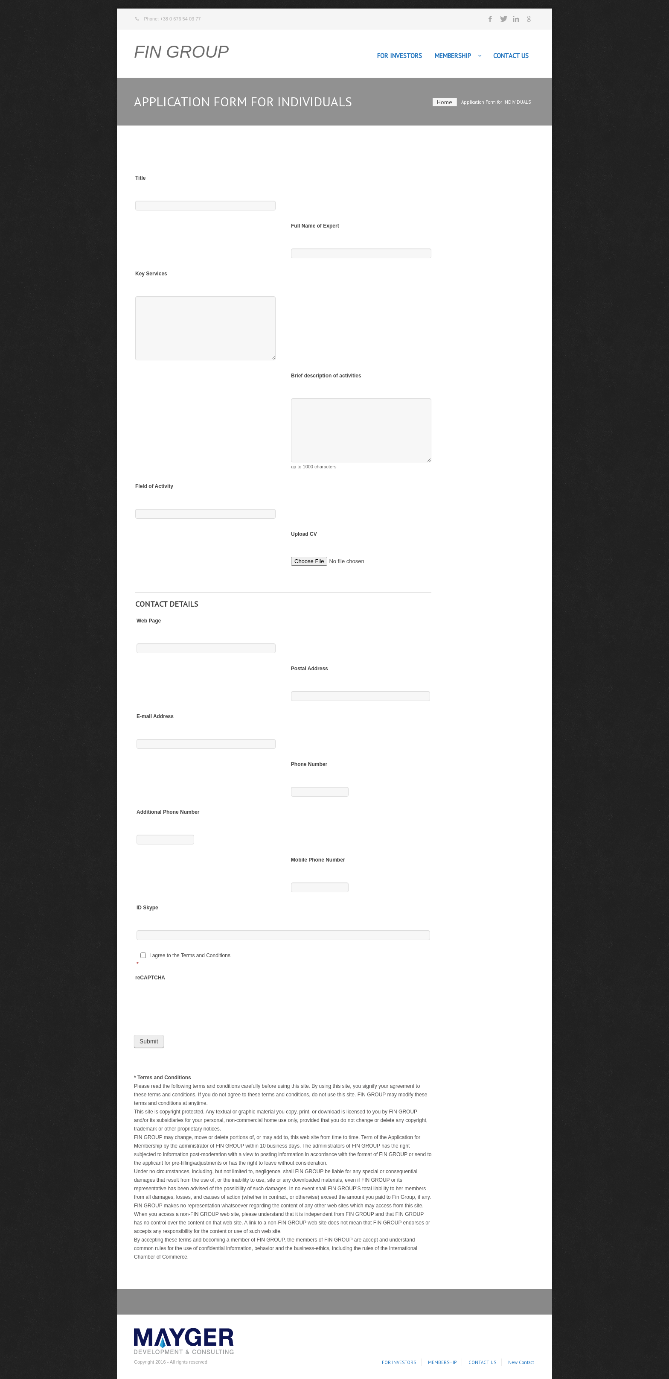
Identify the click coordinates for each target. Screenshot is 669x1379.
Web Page (149, 621)
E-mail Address (155, 716)
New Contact (521, 1362)
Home (444, 102)
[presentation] (200, 1008)
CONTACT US (511, 56)
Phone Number (309, 764)
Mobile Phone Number (318, 860)
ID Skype (147, 908)
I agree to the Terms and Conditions (185, 955)
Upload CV (304, 534)
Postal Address (309, 669)
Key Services (151, 274)
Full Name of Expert (315, 226)
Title (140, 178)
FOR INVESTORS (399, 56)
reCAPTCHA (150, 978)
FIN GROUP (181, 51)
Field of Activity (154, 486)
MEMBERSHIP (453, 56)
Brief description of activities (326, 376)
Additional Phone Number (168, 812)
